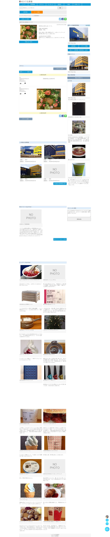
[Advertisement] (43, 54)
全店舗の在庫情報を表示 (60, 183)
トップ (23, 4)
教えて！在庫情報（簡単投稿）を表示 (79, 50)
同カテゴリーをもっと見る (60, 239)
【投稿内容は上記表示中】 (49, 78)
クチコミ (41, 4)
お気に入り (77, 4)
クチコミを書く (60, 68)
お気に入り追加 (25, 19)
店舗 (68, 4)
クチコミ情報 (84, 46)
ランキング (50, 4)
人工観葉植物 (35, 15)
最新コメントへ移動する (25, 71)
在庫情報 (32, 4)
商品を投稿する (78, 77)
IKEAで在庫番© (55, 536)
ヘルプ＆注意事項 (55, 534)
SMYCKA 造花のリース (26, 22)
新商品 (59, 4)
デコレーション (27, 15)
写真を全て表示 (28, 41)
